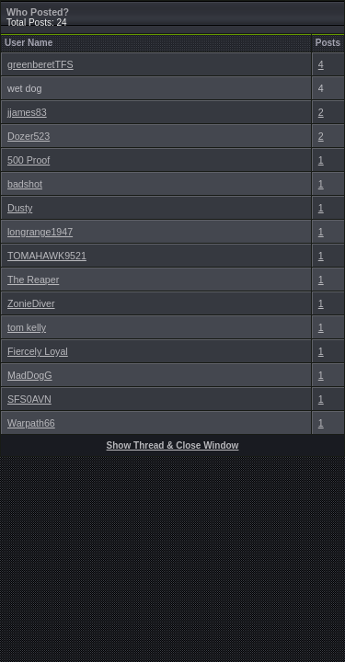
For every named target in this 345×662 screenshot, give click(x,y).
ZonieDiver (31, 303)
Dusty (19, 207)
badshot (24, 183)
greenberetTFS (40, 64)
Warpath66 (31, 422)
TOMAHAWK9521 (46, 255)
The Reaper (33, 279)
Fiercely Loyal (37, 351)
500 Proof (28, 160)
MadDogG (29, 375)
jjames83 (27, 112)
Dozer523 (28, 136)
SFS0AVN (29, 399)
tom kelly (26, 327)
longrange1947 (40, 231)
